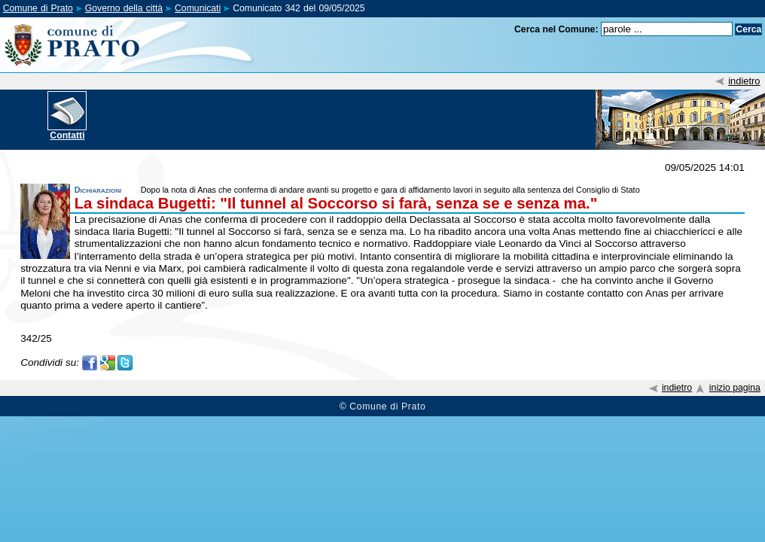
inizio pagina (734, 387)
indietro (744, 81)
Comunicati (198, 8)
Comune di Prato (38, 8)
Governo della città (124, 8)
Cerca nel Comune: (556, 29)
